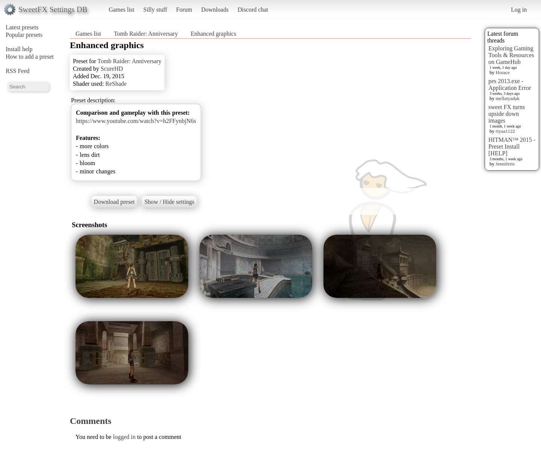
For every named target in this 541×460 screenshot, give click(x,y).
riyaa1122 (505, 131)
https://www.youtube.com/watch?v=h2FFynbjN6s (136, 121)
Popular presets (24, 35)
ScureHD (112, 68)
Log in (519, 9)
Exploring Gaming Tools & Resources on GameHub (511, 55)
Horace (503, 72)
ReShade (116, 83)
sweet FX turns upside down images (506, 114)
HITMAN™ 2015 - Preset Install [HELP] (511, 146)
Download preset (114, 202)
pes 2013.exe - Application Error (509, 84)
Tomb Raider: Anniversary (146, 33)
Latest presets (22, 27)
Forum (184, 9)
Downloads (214, 9)
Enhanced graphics (213, 33)
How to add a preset (30, 56)
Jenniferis (505, 164)
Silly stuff (155, 9)
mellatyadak (508, 98)
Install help (19, 49)
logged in (124, 437)
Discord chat (252, 9)
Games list (121, 9)
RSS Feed (18, 71)
